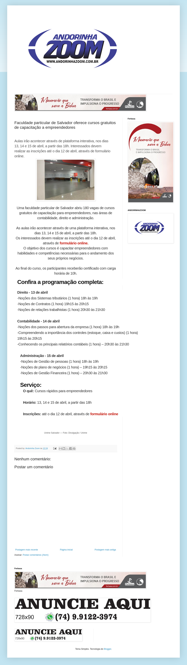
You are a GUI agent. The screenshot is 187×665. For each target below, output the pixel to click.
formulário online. (73, 243)
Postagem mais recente (26, 549)
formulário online (104, 414)
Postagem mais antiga (105, 549)
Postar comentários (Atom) (36, 555)
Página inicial (66, 549)
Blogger (107, 649)
